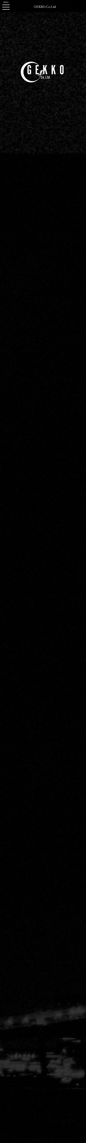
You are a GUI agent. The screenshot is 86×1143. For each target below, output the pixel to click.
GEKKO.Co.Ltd (45, 6)
